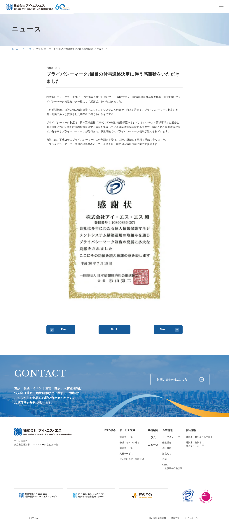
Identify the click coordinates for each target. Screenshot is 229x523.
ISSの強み (110, 430)
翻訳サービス (126, 448)
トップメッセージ (171, 437)
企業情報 (167, 430)
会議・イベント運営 (129, 442)
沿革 (164, 459)
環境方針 (175, 518)
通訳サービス (126, 437)
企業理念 (166, 442)
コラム (152, 437)
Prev (58, 330)
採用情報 (191, 430)
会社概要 (166, 448)
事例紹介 (153, 430)
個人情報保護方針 (157, 518)
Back (114, 329)
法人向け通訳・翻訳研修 (132, 459)
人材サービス (126, 453)
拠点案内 (166, 453)
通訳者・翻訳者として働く (199, 437)
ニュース (153, 444)
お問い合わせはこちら (180, 379)
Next (169, 330)
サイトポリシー (192, 518)
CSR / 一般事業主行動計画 (172, 466)
